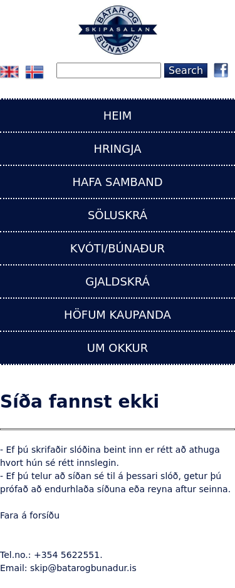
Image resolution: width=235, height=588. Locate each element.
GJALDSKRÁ (117, 281)
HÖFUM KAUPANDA (117, 314)
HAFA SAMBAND (117, 181)
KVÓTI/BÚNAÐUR (117, 248)
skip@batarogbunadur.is (83, 568)
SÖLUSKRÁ (117, 215)
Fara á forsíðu (30, 515)
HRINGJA (117, 148)
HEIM (117, 115)
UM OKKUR (117, 347)
